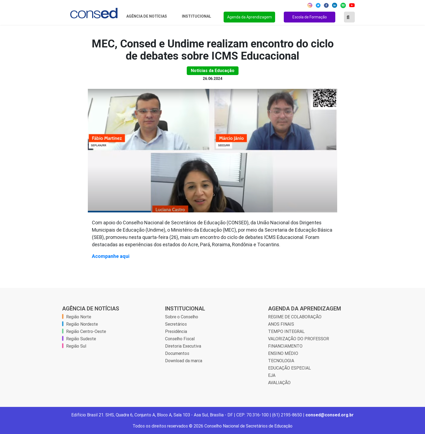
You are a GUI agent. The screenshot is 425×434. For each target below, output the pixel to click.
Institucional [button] (197, 16)
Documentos (177, 353)
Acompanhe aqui (111, 256)
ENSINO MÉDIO (283, 353)
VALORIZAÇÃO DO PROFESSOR (298, 338)
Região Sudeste (81, 338)
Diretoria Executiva (183, 346)
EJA (271, 375)
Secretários (176, 324)
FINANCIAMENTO (285, 346)
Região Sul (76, 346)
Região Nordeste (82, 324)
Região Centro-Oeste (86, 331)
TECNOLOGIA (281, 360)
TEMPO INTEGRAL (286, 331)
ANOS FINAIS (281, 324)
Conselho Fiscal (180, 338)
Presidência (176, 331)
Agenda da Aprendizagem (249, 17)
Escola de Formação (309, 17)
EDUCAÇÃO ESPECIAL (289, 368)
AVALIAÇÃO (279, 382)
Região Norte (78, 316)
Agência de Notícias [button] (147, 16)
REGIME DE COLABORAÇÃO (294, 316)
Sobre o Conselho (181, 316)
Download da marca (183, 360)
